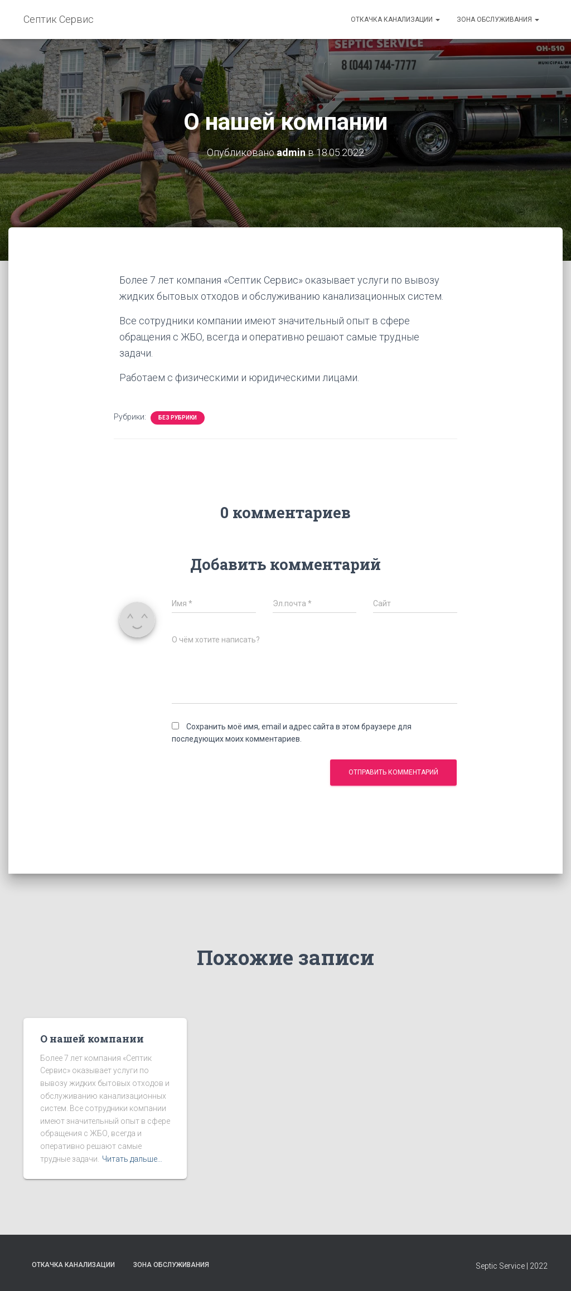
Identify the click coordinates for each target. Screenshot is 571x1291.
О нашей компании (92, 1038)
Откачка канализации (395, 19)
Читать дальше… (132, 1158)
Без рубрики (177, 418)
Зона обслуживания (498, 19)
